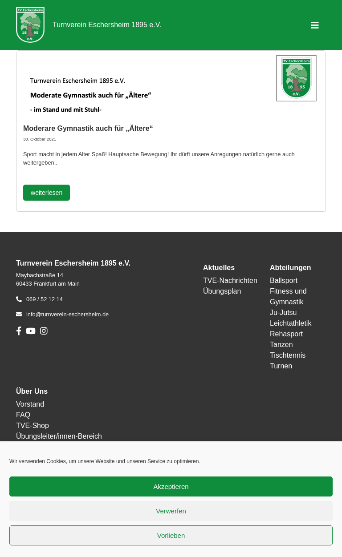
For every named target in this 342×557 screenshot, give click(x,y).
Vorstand (30, 404)
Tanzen (281, 344)
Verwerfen (171, 511)
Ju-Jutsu (283, 312)
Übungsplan (222, 291)
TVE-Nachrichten (230, 280)
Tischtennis (287, 355)
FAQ (23, 415)
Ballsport (283, 280)
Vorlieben (171, 535)
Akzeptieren (170, 486)
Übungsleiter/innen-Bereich (59, 436)
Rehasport (286, 334)
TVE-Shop (32, 425)
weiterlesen (46, 192)
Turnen (281, 366)
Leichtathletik (290, 323)
